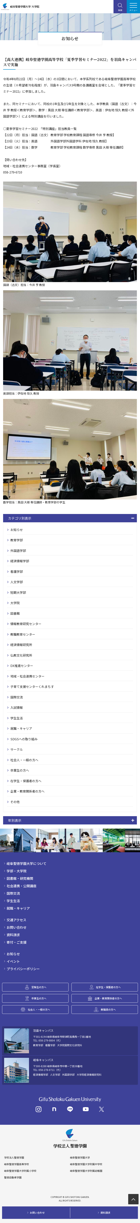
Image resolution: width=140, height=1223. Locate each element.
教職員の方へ (108, 1009)
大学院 (15, 603)
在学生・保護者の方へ (25, 781)
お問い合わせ (17, 927)
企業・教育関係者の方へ (27, 791)
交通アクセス (16, 919)
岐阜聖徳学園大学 (80, 1157)
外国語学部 (18, 550)
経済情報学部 (19, 561)
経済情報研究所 (21, 644)
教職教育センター (22, 634)
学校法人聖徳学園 (14, 1157)
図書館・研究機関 (20, 878)
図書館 (15, 613)
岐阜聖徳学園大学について (26, 863)
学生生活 (16, 718)
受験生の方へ (38, 987)
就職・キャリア (21, 728)
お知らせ (16, 529)
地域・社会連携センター (27, 676)
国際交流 (16, 697)
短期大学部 (18, 592)
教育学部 (16, 540)
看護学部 (16, 571)
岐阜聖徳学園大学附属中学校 (86, 1164)
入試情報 (16, 707)
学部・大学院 (17, 871)
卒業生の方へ (19, 770)
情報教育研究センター (25, 624)
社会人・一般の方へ (24, 760)
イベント (13, 961)
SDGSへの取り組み (23, 739)
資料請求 (13, 934)
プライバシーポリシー (23, 968)
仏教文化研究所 (21, 655)
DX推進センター (21, 665)
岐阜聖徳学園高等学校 (16, 1164)
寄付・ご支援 (17, 942)
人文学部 (16, 582)
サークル (16, 749)
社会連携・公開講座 (21, 885)
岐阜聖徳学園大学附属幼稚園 (86, 1171)
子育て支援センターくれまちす (32, 686)
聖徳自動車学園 (13, 1177)
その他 (15, 802)
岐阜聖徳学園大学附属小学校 (20, 1171)
